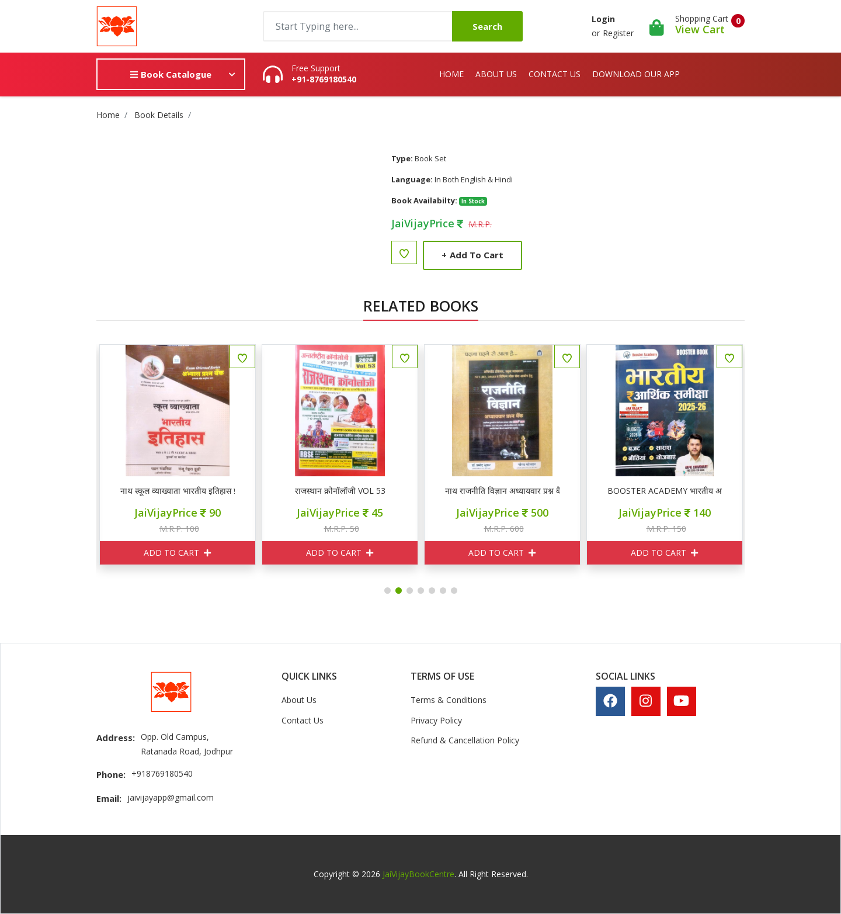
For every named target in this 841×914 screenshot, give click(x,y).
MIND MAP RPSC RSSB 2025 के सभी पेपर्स (105, 491)
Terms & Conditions (448, 699)
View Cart (700, 29)
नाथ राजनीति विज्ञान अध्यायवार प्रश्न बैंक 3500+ (592, 491)
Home (451, 73)
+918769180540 (162, 773)
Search (487, 26)
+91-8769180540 (323, 79)
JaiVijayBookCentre (418, 874)
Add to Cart (472, 255)
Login (603, 19)
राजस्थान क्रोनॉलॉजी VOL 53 (430, 491)
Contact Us (555, 73)
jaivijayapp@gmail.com (170, 797)
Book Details (158, 114)
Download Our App (636, 73)
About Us (496, 73)
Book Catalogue (170, 74)
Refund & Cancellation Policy (465, 740)
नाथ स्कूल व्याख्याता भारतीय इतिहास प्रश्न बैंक (267, 491)
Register (618, 33)
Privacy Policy (436, 720)
